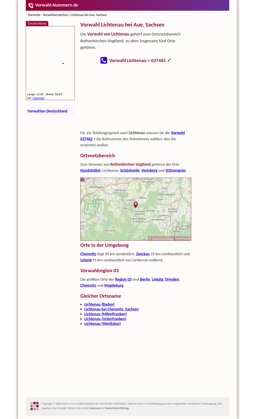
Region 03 (123, 279)
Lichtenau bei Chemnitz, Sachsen (111, 309)
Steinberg (149, 170)
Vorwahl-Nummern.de (53, 5)
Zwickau (143, 253)
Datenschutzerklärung (117, 408)
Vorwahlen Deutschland (47, 111)
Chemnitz (88, 253)
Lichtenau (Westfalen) (102, 323)
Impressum (95, 408)
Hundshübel (90, 170)
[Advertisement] (135, 98)
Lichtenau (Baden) (99, 304)
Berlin (145, 279)
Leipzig (86, 260)
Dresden (172, 279)
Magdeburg (113, 285)
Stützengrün (175, 170)
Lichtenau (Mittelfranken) (105, 314)
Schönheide (130, 170)
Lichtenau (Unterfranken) (105, 318)
